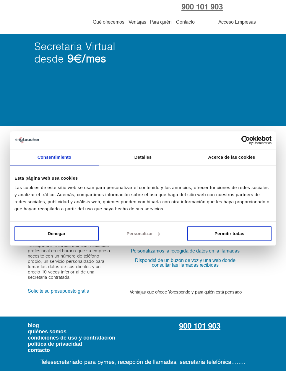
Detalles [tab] (143, 157)
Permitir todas (229, 233)
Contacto (185, 22)
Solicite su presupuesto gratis (58, 291)
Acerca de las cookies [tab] (231, 157)
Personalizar (143, 233)
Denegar (56, 233)
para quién (204, 292)
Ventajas (137, 22)
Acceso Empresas (237, 22)
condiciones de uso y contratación (71, 338)
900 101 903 (202, 7)
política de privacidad (55, 344)
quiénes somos (47, 332)
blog (33, 325)
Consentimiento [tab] (55, 157)
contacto (39, 350)
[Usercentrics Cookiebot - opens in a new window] (246, 140)
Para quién (161, 22)
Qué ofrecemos (108, 22)
